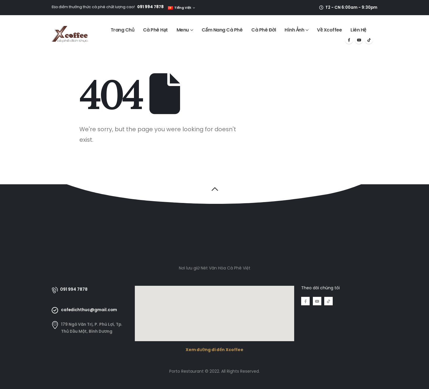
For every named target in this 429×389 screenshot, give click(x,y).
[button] (214, 189)
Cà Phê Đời (263, 30)
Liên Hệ (358, 30)
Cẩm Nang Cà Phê (222, 30)
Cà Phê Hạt (155, 30)
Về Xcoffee (329, 30)
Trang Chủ (123, 30)
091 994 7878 (150, 7)
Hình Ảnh (294, 30)
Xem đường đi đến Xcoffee (214, 350)
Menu (183, 30)
